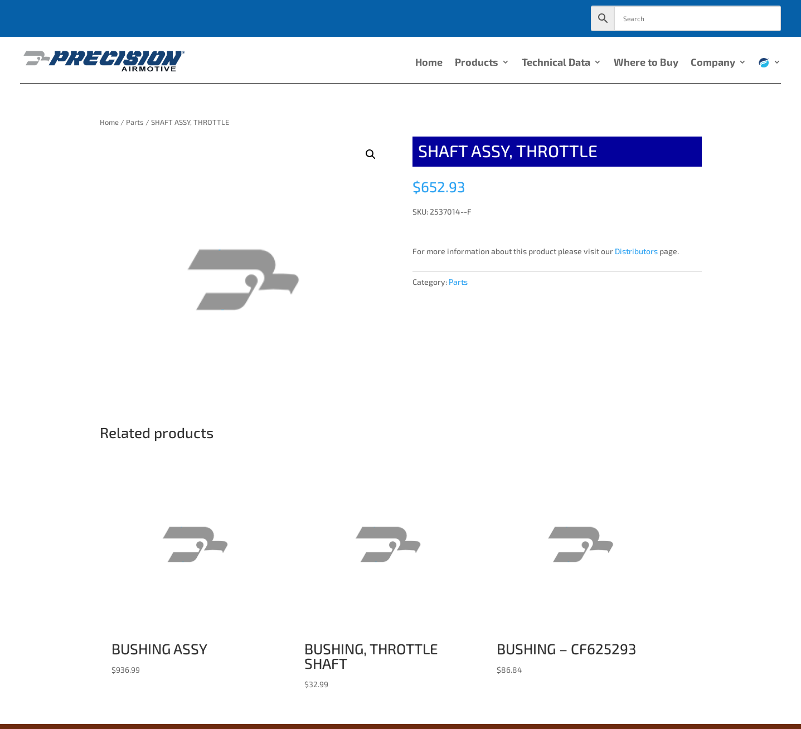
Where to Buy (646, 63)
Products (476, 63)
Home (429, 63)
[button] (371, 154)
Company (713, 63)
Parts (135, 122)
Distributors (636, 251)
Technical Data (556, 63)
